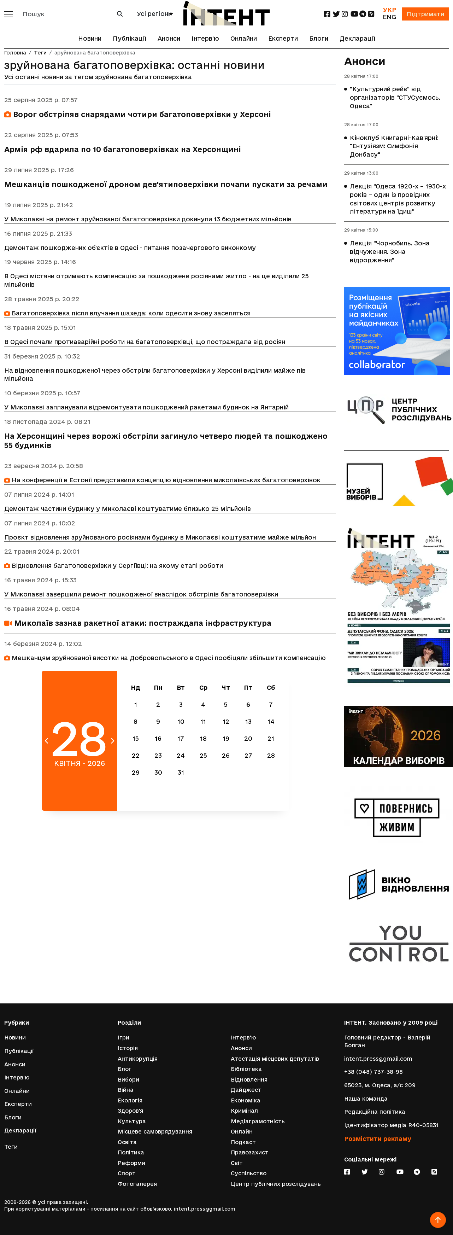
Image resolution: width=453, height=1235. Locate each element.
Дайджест (246, 1090)
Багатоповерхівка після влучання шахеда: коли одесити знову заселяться (127, 313)
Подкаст (243, 1142)
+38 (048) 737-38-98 (373, 1071)
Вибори (128, 1079)
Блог (124, 1069)
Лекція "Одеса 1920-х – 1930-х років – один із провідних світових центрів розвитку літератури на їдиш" (398, 199)
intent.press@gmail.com (378, 1058)
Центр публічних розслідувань (276, 1184)
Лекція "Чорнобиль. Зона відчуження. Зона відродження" (390, 252)
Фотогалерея (137, 1184)
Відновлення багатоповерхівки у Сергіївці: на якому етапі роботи (113, 566)
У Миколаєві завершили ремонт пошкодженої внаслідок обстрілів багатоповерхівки (141, 595)
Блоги (318, 38)
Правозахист (250, 1152)
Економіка (245, 1100)
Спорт (127, 1173)
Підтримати (425, 14)
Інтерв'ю (205, 38)
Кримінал (244, 1111)
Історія (128, 1048)
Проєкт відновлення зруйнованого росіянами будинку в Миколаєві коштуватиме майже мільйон (160, 538)
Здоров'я (130, 1111)
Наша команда (366, 1098)
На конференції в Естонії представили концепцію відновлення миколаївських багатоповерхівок (162, 480)
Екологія (130, 1100)
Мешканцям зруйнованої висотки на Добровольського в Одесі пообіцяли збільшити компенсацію (165, 659)
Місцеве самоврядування (155, 1132)
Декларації (357, 38)
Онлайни (243, 38)
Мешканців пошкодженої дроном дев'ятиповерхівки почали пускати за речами (166, 184)
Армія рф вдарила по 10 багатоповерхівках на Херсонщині (122, 149)
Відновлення (249, 1079)
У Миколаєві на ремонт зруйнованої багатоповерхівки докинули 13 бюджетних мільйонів (148, 219)
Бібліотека (246, 1069)
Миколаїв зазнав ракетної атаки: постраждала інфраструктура (137, 624)
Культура (132, 1121)
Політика (131, 1152)
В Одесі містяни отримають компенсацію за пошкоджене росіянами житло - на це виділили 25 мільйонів (156, 280)
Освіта (127, 1142)
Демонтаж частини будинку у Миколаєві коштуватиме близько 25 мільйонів (127, 509)
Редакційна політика (374, 1111)
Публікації (129, 38)
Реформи (131, 1163)
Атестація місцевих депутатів (275, 1058)
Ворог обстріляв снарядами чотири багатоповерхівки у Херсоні (137, 114)
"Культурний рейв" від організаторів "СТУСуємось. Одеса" (395, 98)
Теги (40, 53)
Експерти (283, 38)
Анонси (169, 38)
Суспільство (248, 1173)
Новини (89, 38)
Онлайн (242, 1132)
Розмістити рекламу (377, 1138)
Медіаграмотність (258, 1121)
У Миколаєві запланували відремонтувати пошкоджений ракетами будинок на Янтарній (146, 407)
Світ (237, 1163)
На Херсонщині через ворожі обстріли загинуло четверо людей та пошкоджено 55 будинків (166, 441)
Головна (15, 53)
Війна (126, 1090)
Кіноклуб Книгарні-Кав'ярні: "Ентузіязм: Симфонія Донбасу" (394, 146)
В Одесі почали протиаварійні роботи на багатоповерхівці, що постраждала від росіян (144, 342)
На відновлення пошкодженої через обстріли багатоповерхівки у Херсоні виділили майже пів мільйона (155, 375)
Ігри (123, 1037)
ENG (389, 16)
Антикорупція (138, 1058)
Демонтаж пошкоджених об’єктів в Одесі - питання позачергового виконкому (130, 247)
